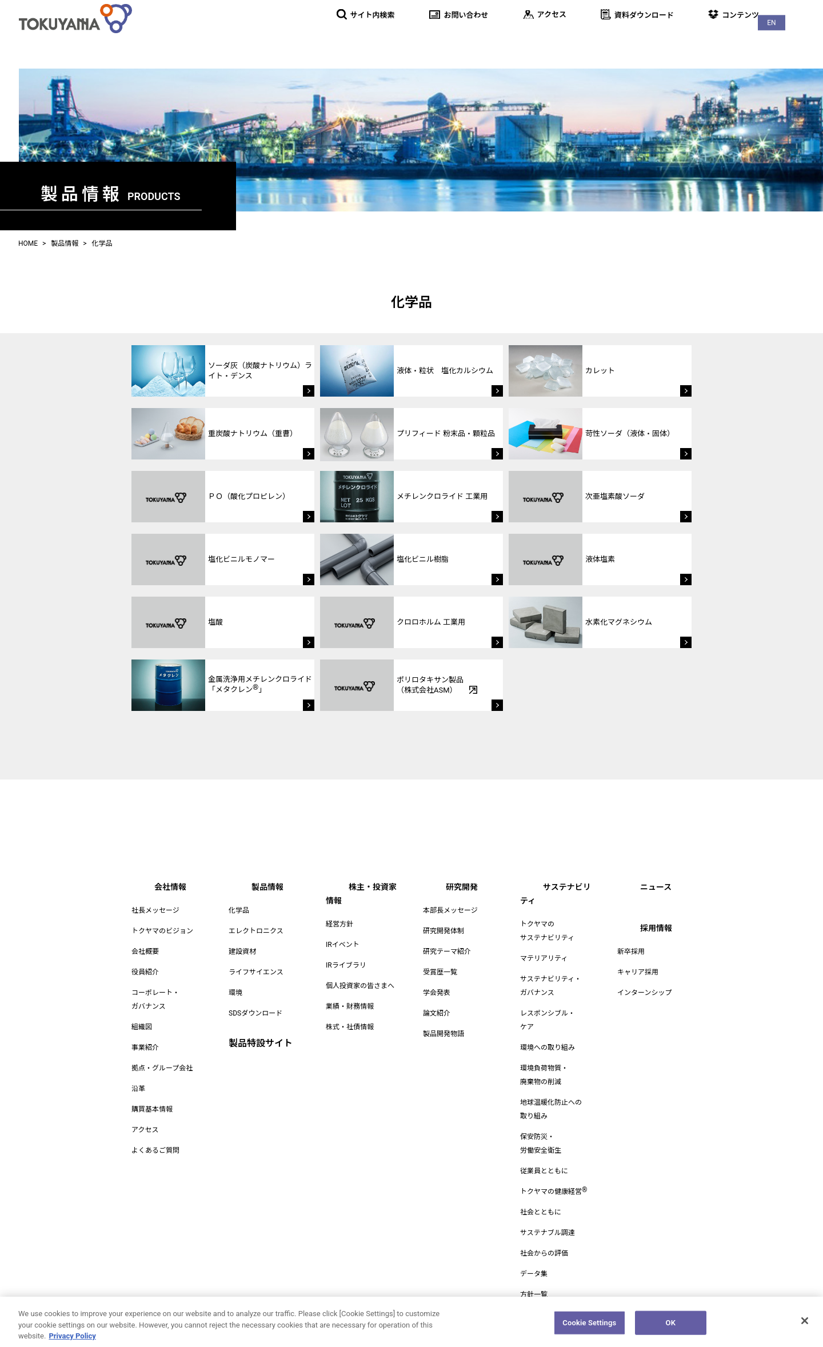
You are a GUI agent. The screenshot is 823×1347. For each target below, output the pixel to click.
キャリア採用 (637, 972)
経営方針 (339, 910)
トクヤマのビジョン (162, 931)
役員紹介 (145, 972)
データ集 (534, 1260)
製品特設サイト (261, 1043)
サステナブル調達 (547, 1219)
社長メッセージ (155, 910)
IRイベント (342, 931)
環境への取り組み (547, 1034)
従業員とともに (544, 1157)
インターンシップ (644, 993)
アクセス (144, 1130)
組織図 (141, 1027)
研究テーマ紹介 (447, 952)
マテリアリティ (544, 945)
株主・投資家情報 (501, 39)
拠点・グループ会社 (162, 1068)
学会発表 (436, 993)
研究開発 (579, 39)
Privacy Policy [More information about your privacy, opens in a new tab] (72, 1341)
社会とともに (540, 1198)
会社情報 (364, 39)
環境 (235, 993)
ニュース (734, 39)
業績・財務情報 (350, 993)
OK (671, 1328)
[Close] (804, 1326)
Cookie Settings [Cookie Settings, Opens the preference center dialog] (589, 1328)
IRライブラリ (346, 952)
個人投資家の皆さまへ (360, 972)
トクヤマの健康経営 (553, 1178)
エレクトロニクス (256, 931)
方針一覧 (534, 1281)
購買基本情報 (152, 1109)
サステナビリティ (657, 39)
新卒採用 (631, 952)
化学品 (239, 910)
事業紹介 (145, 1048)
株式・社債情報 (350, 1013)
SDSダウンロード (255, 1013)
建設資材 (242, 952)
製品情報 (424, 39)
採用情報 (793, 39)
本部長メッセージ (450, 910)
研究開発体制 (443, 931)
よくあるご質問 (155, 1150)
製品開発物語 (443, 1034)
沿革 (138, 1089)
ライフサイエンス (256, 972)
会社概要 (145, 952)
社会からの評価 (544, 1240)
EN (800, 11)
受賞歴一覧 (440, 972)
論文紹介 (436, 1013)
